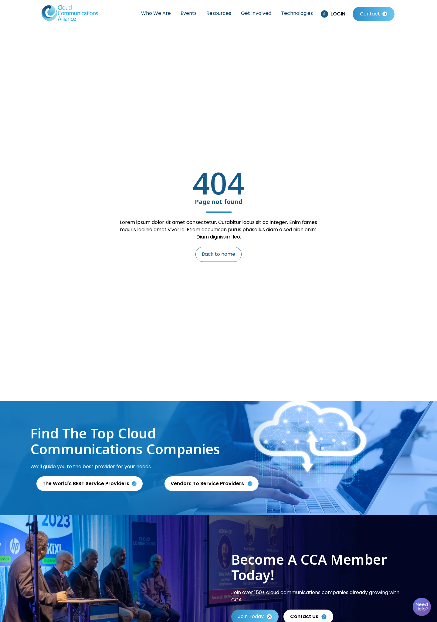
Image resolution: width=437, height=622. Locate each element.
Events (189, 13)
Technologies (297, 13)
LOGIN (337, 13)
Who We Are (156, 13)
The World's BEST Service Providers (85, 483)
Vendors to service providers (208, 483)
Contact (370, 13)
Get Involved (256, 13)
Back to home (218, 254)
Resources (218, 13)
